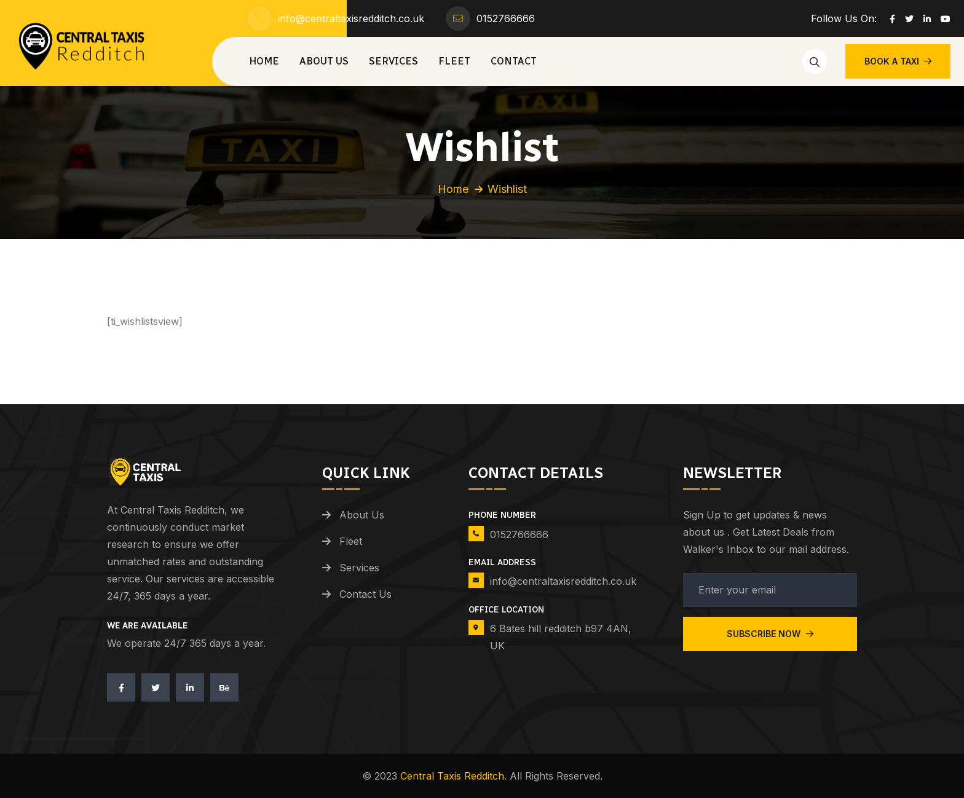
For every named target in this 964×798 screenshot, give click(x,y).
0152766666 (505, 18)
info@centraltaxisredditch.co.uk (351, 18)
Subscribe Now (770, 633)
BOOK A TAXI (897, 61)
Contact (514, 61)
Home (264, 61)
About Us (324, 61)
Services (393, 61)
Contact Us (365, 594)
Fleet (454, 61)
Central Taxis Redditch (452, 776)
